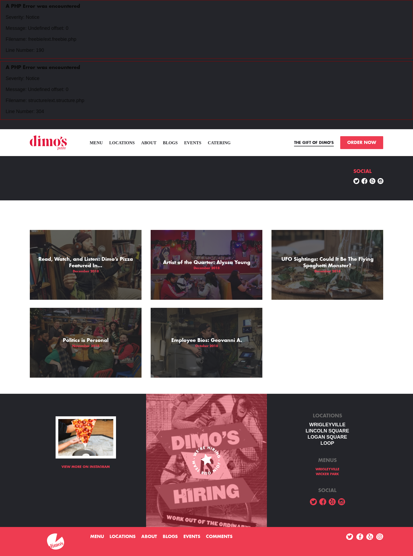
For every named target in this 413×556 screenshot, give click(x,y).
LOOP (327, 443)
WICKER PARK (327, 474)
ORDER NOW (361, 142)
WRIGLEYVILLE (327, 424)
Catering (219, 142)
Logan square (327, 437)
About (149, 142)
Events (192, 142)
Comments (219, 537)
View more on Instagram (85, 466)
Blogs (170, 142)
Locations (122, 142)
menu (96, 142)
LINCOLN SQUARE (327, 431)
